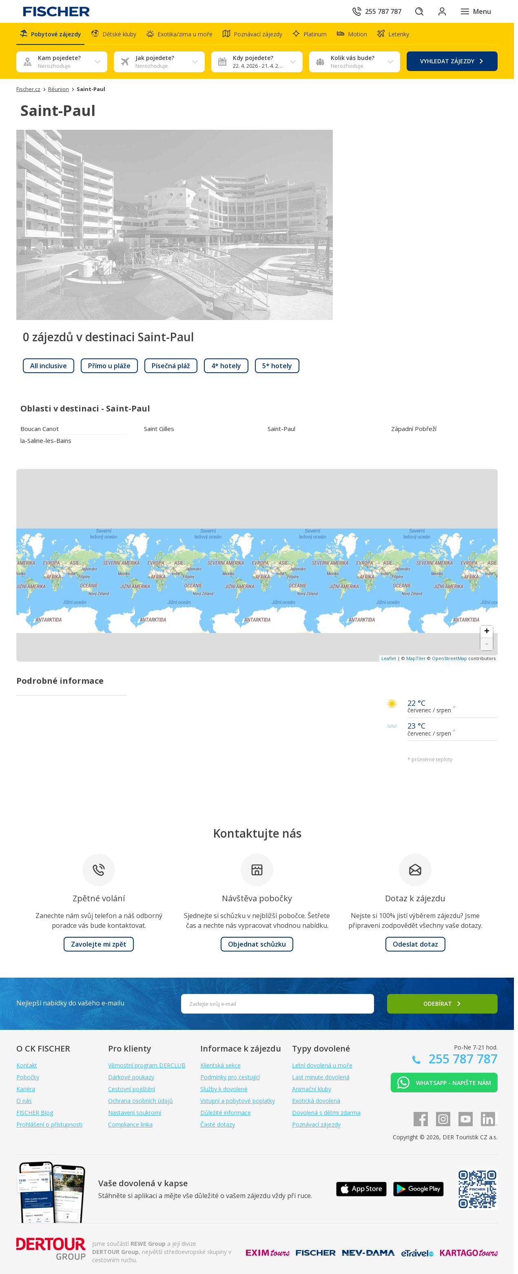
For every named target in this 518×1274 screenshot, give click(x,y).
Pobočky (27, 1077)
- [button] (486, 644)
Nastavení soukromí (134, 1112)
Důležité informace (225, 1112)
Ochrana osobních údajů (140, 1101)
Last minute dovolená (321, 1077)
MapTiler (416, 658)
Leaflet (388, 658)
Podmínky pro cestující (230, 1077)
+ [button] (486, 632)
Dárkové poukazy (131, 1077)
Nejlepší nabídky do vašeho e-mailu (70, 1002)
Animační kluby (311, 1089)
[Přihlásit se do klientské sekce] (442, 11)
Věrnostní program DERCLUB (147, 1065)
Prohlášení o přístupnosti (49, 1124)
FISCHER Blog (34, 1112)
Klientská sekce (220, 1065)
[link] (48, 365)
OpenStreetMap (449, 658)
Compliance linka (130, 1124)
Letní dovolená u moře (322, 1065)
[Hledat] (419, 11)
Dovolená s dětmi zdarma (326, 1112)
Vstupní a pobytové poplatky (237, 1101)
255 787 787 (461, 1058)
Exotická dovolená (316, 1101)
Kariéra (25, 1089)
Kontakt (26, 1065)
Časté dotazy (217, 1124)
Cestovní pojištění (131, 1089)
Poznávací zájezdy (316, 1124)
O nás (24, 1101)
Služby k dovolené (224, 1089)
